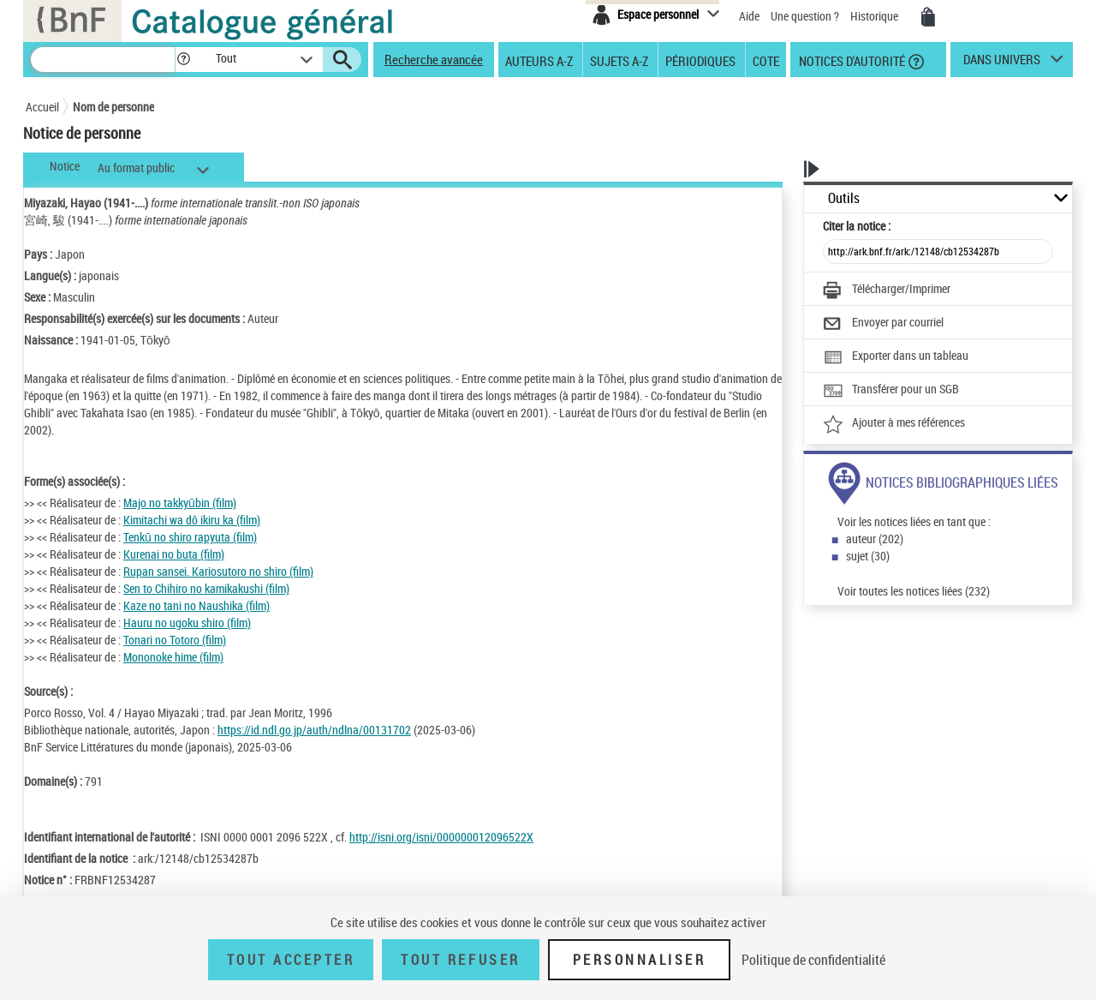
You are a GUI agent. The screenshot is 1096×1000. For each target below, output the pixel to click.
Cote (766, 60)
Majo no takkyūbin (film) (179, 502)
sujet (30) (868, 556)
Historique (875, 16)
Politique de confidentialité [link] (813, 959)
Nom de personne (113, 107)
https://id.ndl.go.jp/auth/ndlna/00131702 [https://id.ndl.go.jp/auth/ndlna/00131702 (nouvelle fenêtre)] (314, 730)
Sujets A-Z (619, 60)
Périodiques (700, 60)
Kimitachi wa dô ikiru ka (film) (191, 520)
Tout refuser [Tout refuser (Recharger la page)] (460, 959)
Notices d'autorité (850, 60)
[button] (183, 59)
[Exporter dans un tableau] (895, 357)
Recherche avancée (433, 59)
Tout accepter (291, 959)
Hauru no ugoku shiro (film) (187, 622)
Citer (856, 226)
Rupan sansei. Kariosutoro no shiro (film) (218, 571)
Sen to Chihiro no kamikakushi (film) (206, 588)
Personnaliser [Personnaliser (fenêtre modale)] (639, 959)
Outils (844, 198)
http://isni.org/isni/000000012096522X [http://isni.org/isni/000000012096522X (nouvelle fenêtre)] (441, 837)
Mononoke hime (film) (173, 657)
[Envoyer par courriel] (883, 324)
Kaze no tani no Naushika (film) (196, 605)
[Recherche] (103, 59)
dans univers (1001, 63)
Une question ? (805, 16)
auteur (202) (874, 538)
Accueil (42, 107)
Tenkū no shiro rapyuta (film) (190, 537)
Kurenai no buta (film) (173, 554)
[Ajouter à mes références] (894, 424)
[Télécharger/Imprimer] (886, 290)
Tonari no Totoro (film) (174, 640)
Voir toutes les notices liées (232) (913, 591)
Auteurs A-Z (539, 60)
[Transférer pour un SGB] (891, 390)
